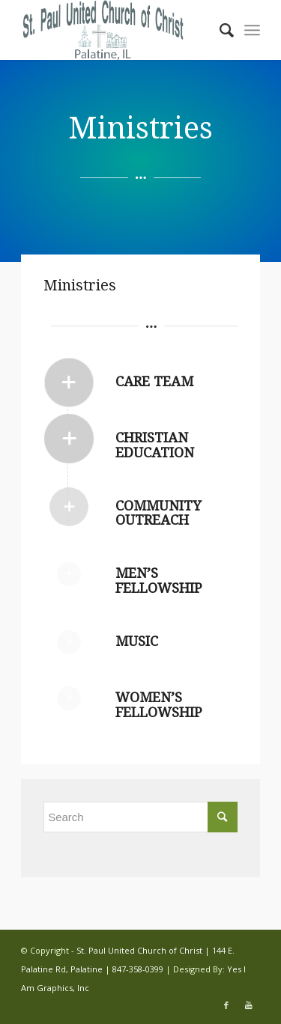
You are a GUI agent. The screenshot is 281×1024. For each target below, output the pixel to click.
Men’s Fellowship (158, 580)
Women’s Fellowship (158, 704)
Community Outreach (158, 513)
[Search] (219, 30)
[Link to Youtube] (249, 1005)
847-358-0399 (137, 969)
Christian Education (154, 445)
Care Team (154, 381)
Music (136, 641)
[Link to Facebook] (226, 1005)
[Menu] (252, 30)
